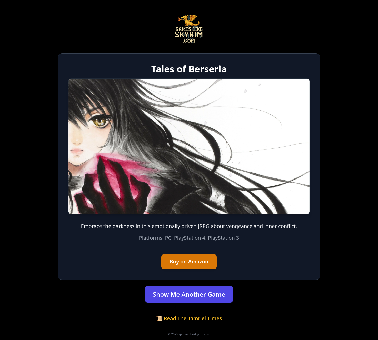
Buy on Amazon (189, 261)
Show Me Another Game (189, 294)
